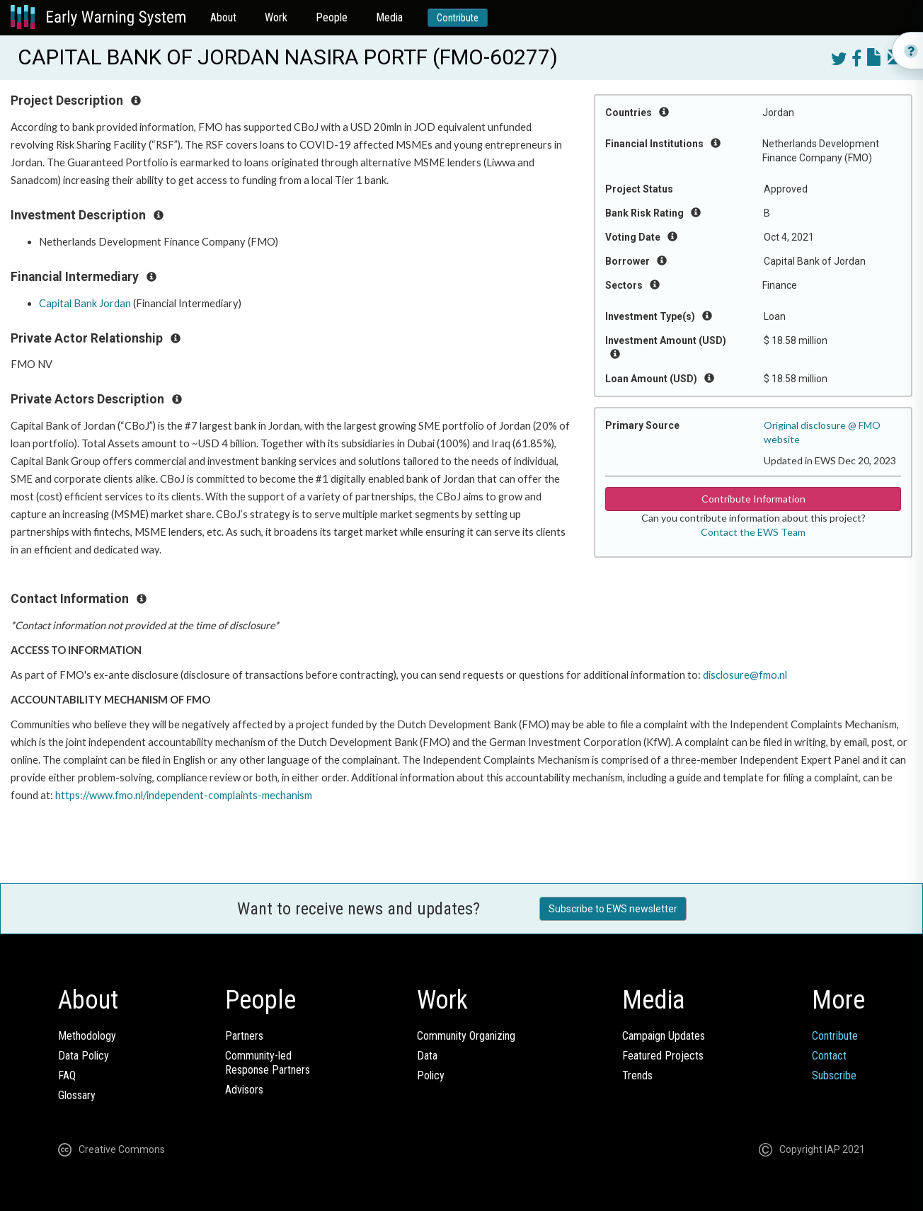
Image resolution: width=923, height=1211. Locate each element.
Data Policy (83, 1055)
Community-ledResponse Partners (267, 1063)
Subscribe (834, 1075)
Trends (637, 1075)
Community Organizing (466, 1036)
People (332, 17)
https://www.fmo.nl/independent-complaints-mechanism (183, 795)
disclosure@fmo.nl (745, 675)
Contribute (457, 17)
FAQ (67, 1075)
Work (276, 17)
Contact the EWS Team (753, 532)
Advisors (244, 1089)
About (223, 17)
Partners (244, 1036)
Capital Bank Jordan (85, 303)
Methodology (87, 1036)
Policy (431, 1075)
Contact (829, 1055)
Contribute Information (753, 499)
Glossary (77, 1095)
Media (389, 17)
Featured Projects (663, 1055)
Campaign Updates (663, 1036)
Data (427, 1055)
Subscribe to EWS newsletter (613, 908)
